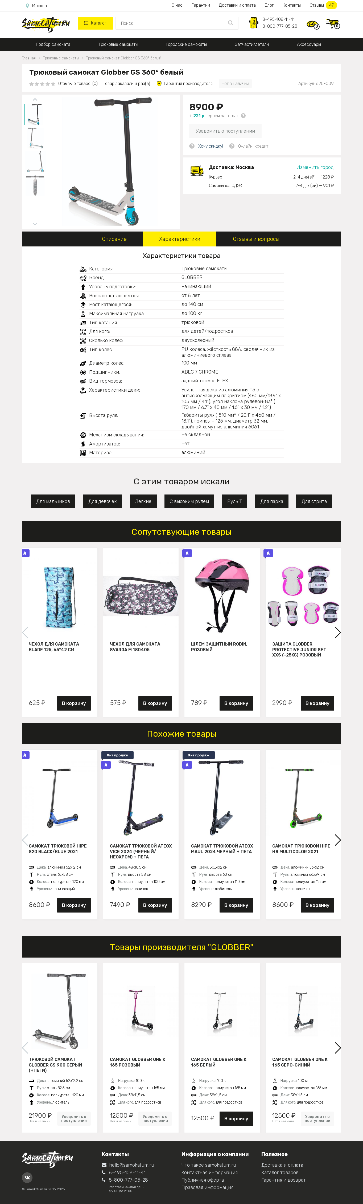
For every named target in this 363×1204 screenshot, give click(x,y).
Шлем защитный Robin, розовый (219, 647)
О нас (177, 5)
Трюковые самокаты (118, 44)
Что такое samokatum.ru (209, 1165)
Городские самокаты (186, 44)
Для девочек (102, 501)
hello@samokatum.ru (128, 1165)
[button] (337, 632)
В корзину (74, 703)
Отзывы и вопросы (256, 239)
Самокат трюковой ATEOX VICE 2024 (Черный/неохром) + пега (141, 852)
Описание (114, 239)
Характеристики (179, 239)
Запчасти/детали (252, 44)
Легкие (143, 501)
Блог (269, 5)
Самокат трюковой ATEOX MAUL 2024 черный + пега (222, 849)
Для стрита (314, 501)
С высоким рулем (189, 501)
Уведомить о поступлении (225, 131)
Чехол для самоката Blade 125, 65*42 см (54, 647)
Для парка (271, 501)
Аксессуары (309, 44)
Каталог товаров (280, 1172)
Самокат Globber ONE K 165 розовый (137, 1062)
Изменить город (315, 167)
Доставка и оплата (282, 1165)
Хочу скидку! (210, 146)
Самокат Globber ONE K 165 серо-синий (300, 1062)
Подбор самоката (53, 44)
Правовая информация (207, 1187)
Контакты (292, 5)
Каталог (95, 23)
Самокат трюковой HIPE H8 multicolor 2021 (301, 849)
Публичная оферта (203, 1180)
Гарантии (201, 5)
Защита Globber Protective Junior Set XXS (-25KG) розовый (299, 650)
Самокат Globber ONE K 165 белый (218, 1062)
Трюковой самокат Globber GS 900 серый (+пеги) (55, 1065)
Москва (36, 6)
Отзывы (323, 5)
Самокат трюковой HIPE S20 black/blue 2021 (58, 849)
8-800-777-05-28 (279, 26)
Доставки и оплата (237, 5)
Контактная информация (210, 1172)
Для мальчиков (53, 501)
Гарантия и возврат (283, 1180)
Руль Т (234, 501)
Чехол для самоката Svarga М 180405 (135, 647)
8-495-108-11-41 (278, 19)
